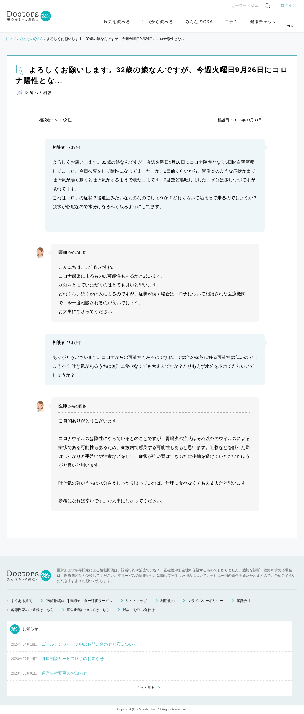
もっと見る (146, 688)
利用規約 (167, 601)
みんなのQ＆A (31, 39)
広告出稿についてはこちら (88, 610)
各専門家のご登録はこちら (32, 610)
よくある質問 (21, 601)
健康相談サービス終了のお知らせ (73, 658)
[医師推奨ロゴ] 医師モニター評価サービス (79, 601)
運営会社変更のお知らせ (64, 673)
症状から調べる (157, 21)
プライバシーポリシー (205, 601)
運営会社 (243, 601)
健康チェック (263, 21)
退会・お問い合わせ (139, 610)
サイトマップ (136, 601)
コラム (231, 21)
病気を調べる (117, 21)
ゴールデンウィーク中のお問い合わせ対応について (89, 644)
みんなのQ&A (199, 21)
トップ (10, 39)
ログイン (288, 5)
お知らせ (24, 629)
